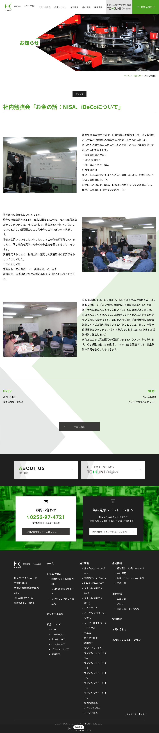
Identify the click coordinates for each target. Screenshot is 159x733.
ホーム (127, 75)
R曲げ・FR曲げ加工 (94, 588)
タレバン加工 (58, 639)
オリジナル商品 (55, 614)
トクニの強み (44, 7)
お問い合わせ (119, 639)
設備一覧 (121, 593)
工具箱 (87, 638)
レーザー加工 (58, 634)
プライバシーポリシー (136, 718)
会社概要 (121, 578)
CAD (53, 629)
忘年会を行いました (13, 401)
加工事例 (74, 7)
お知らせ (137, 75)
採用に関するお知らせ (129, 618)
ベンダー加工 (58, 644)
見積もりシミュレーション (127, 650)
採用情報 (98, 7)
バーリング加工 (92, 712)
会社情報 (86, 7)
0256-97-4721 (47, 517)
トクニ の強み (54, 574)
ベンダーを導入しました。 (142, 401)
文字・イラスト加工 (94, 653)
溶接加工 (56, 654)
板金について (60, 7)
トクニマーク (91, 613)
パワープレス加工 (60, 649)
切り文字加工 (91, 643)
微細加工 (89, 648)
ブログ (120, 613)
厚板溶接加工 (91, 707)
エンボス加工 (91, 717)
